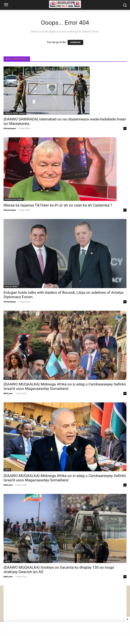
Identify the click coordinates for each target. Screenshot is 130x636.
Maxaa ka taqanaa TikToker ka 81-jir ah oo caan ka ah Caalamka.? (58, 205)
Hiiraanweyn (10, 128)
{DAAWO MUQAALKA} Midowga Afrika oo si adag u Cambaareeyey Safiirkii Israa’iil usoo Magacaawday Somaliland (65, 386)
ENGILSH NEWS (11, 286)
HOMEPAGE (75, 42)
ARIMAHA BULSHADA (14, 199)
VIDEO (7, 378)
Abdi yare (8, 393)
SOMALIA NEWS (11, 113)
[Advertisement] (65, 610)
